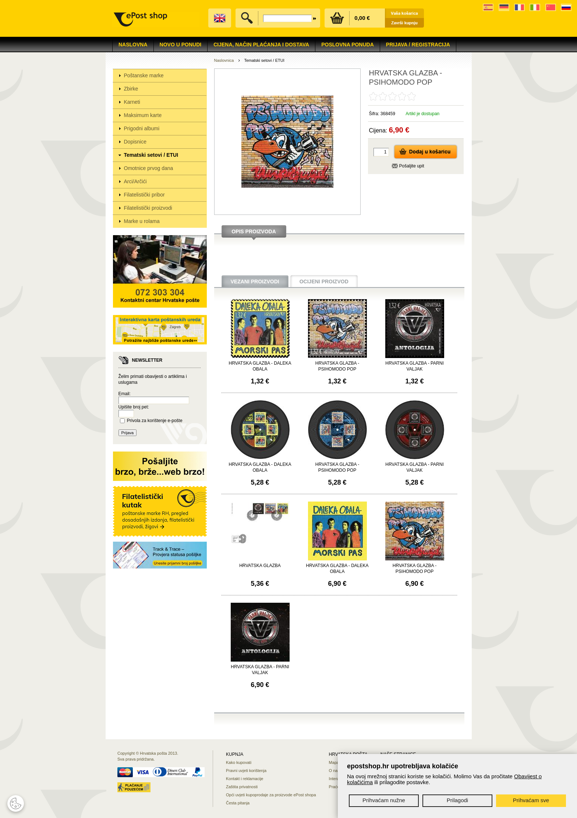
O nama (336, 770)
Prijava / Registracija (418, 44)
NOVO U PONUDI (181, 44)
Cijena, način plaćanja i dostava (261, 44)
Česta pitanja (237, 803)
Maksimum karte (143, 115)
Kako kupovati (238, 762)
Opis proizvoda (253, 231)
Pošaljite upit (411, 166)
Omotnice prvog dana (148, 168)
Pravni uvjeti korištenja (246, 770)
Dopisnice (135, 142)
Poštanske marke (144, 75)
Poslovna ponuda (347, 44)
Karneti (132, 102)
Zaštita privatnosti (242, 787)
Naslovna (133, 44)
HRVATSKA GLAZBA (260, 565)
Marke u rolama (142, 221)
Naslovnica (224, 60)
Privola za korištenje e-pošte (155, 420)
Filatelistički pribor (144, 195)
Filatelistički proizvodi (148, 208)
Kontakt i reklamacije (244, 778)
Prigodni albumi (142, 128)
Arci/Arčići (135, 181)
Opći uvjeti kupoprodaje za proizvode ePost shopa (271, 795)
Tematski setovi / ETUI (151, 155)
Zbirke (131, 89)
